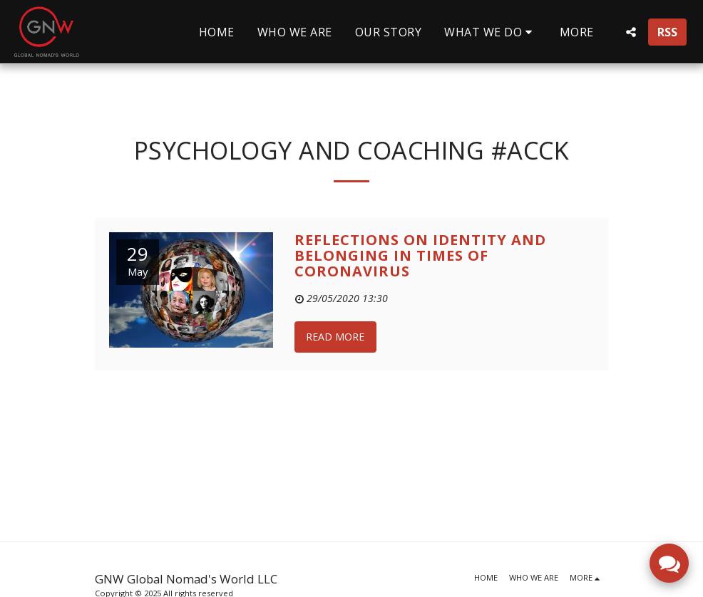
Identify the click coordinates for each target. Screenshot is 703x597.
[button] (490, 32)
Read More (335, 336)
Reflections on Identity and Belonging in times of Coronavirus (420, 255)
